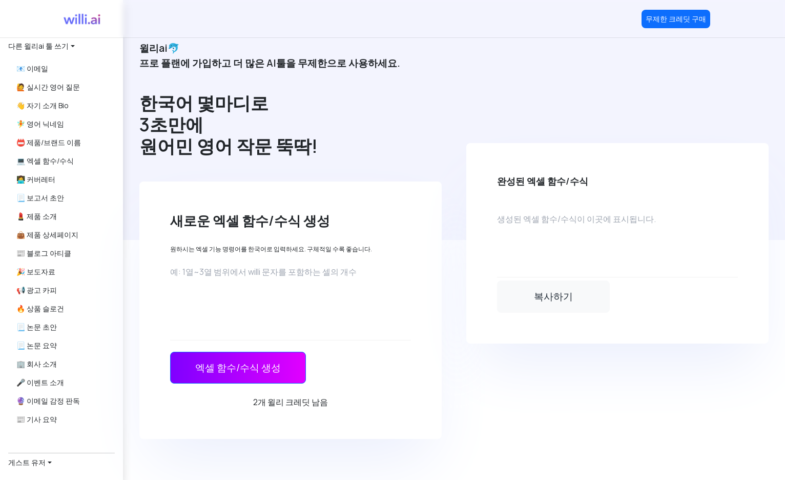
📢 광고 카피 (36, 290)
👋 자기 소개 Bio (42, 105)
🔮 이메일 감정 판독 (48, 401)
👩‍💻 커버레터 (35, 179)
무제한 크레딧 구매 (676, 19)
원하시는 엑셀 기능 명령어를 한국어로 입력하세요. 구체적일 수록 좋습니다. (271, 249)
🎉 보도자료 (35, 271)
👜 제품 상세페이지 (47, 234)
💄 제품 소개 (36, 216)
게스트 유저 (27, 462)
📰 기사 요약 (36, 419)
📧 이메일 (32, 68)
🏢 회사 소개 (36, 364)
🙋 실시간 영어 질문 (48, 87)
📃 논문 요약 (36, 345)
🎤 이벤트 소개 (40, 382)
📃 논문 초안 (36, 327)
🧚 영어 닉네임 (40, 124)
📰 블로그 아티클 (43, 253)
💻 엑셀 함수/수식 (45, 161)
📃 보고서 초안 (40, 198)
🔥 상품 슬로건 (40, 308)
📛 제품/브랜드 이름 (48, 142)
